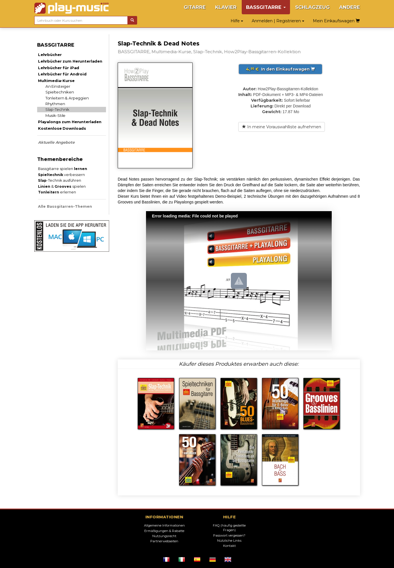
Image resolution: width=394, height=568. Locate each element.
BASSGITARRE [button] (266, 7)
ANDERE (349, 7)
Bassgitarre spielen (62, 169)
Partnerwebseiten (164, 541)
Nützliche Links (229, 541)
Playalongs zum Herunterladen (69, 121)
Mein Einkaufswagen (336, 20)
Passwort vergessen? (229, 535)
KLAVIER (226, 7)
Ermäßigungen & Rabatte (164, 531)
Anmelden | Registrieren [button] (278, 20)
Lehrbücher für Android (62, 74)
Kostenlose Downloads (62, 128)
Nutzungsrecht (164, 536)
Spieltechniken (59, 92)
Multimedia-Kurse (56, 80)
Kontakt (229, 546)
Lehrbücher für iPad (58, 67)
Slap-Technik (57, 109)
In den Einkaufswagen (280, 69)
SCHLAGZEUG (312, 7)
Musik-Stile (55, 115)
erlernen (57, 192)
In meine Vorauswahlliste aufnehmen (281, 126)
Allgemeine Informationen (164, 525)
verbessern (61, 175)
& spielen (62, 186)
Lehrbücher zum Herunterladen (70, 61)
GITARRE (195, 7)
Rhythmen (55, 103)
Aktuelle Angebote (56, 142)
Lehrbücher (50, 54)
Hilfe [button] (237, 20)
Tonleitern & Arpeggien (67, 98)
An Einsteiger (57, 86)
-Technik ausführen (59, 180)
